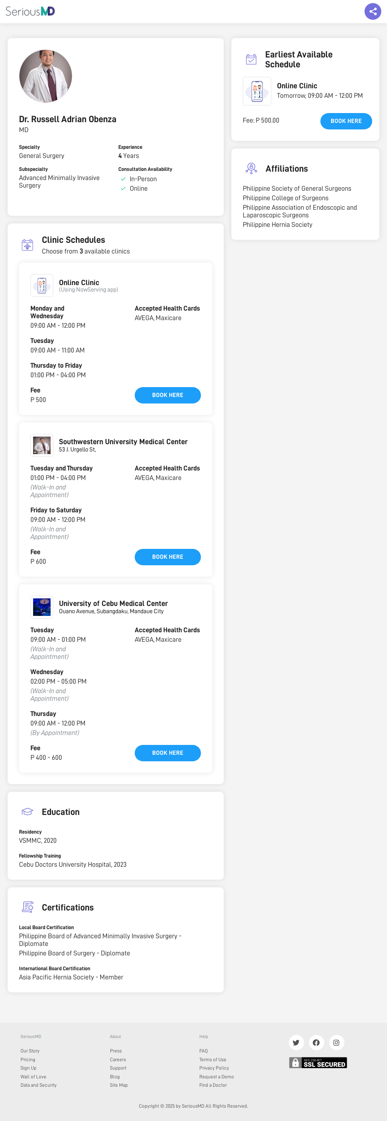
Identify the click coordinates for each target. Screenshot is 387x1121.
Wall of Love (33, 1076)
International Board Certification (54, 968)
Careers (118, 1059)
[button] (41, 285)
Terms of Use (212, 1059)
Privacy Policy (214, 1067)
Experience (130, 147)
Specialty (29, 147)
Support (118, 1067)
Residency (30, 831)
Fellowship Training (40, 855)
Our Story (30, 1050)
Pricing (28, 1059)
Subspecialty (33, 169)
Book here (167, 395)
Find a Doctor (213, 1085)
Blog (115, 1076)
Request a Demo (216, 1076)
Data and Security (39, 1085)
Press (116, 1050)
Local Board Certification (46, 927)
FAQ (203, 1050)
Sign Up (29, 1067)
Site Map (119, 1085)
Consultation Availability (145, 169)
